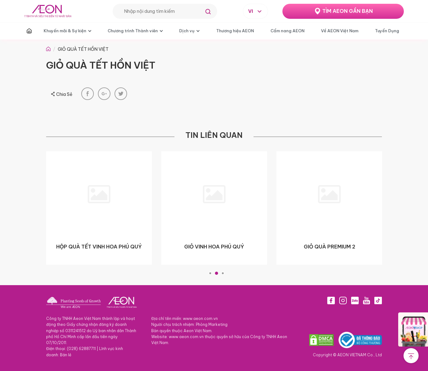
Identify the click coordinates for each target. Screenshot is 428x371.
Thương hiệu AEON (235, 30)
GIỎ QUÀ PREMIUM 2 (329, 246)
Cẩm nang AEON (287, 30)
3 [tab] (222, 273)
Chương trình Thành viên (133, 30)
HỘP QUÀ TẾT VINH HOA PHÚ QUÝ (99, 246)
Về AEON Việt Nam (339, 30)
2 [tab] (216, 273)
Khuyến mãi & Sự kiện (65, 30)
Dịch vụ (187, 30)
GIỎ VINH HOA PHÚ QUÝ (214, 246)
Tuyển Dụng (387, 30)
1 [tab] (210, 273)
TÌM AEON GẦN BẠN (347, 11)
